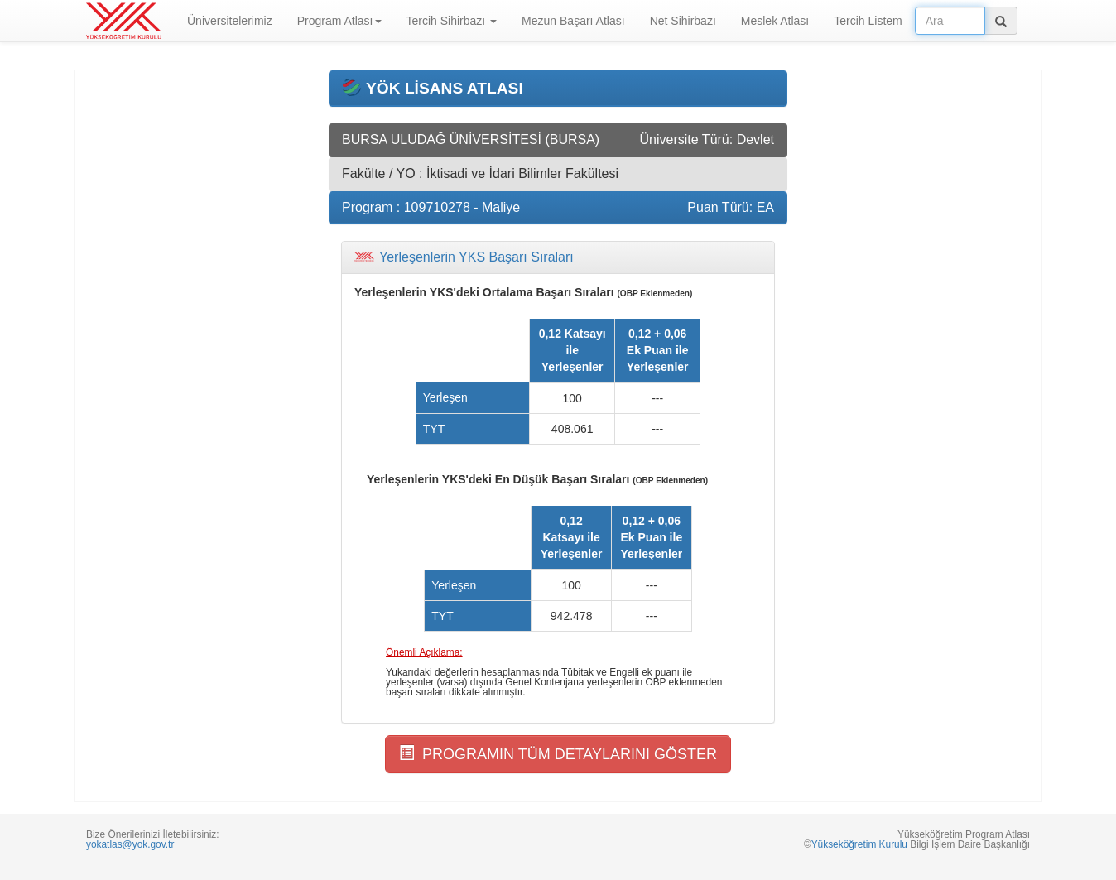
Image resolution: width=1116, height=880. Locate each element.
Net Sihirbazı (683, 20)
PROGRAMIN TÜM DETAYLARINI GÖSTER (558, 753)
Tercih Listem (868, 20)
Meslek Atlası (775, 20)
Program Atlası (339, 20)
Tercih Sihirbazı (452, 20)
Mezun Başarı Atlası (573, 20)
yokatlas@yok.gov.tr (130, 844)
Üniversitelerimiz (229, 20)
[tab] (558, 257)
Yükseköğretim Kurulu (859, 844)
